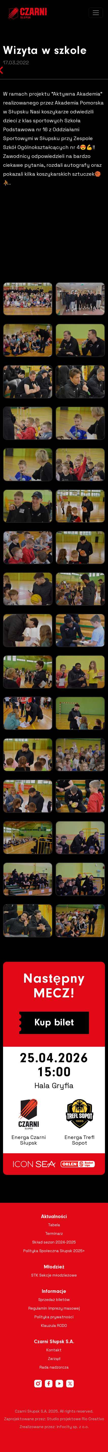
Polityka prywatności (54, 1316)
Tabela (54, 1224)
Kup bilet (54, 1023)
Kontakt (54, 1350)
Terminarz (54, 1233)
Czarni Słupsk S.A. (54, 1341)
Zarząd (54, 1358)
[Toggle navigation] (96, 13)
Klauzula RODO (54, 1325)
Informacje (54, 1291)
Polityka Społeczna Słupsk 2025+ (54, 1250)
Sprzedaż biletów (54, 1299)
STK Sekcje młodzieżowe (54, 1275)
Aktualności (54, 1216)
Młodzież (54, 1267)
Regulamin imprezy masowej (54, 1308)
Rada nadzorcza (54, 1367)
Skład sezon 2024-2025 (54, 1242)
